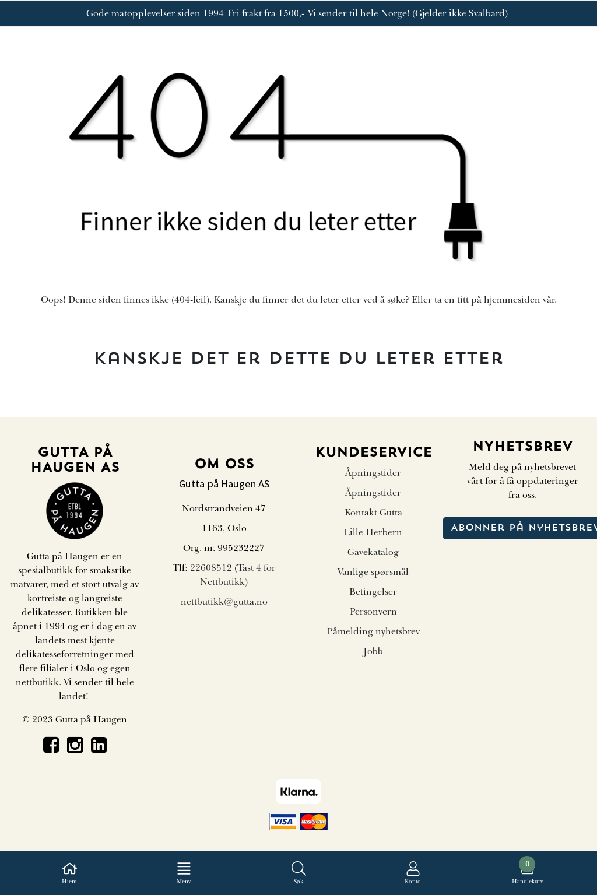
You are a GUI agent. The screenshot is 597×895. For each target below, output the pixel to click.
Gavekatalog (373, 552)
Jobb (373, 651)
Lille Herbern (373, 532)
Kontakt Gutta (373, 512)
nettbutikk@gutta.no (224, 602)
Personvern (373, 611)
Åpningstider (373, 473)
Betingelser (373, 592)
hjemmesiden (512, 300)
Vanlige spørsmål (373, 572)
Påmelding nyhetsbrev (373, 631)
